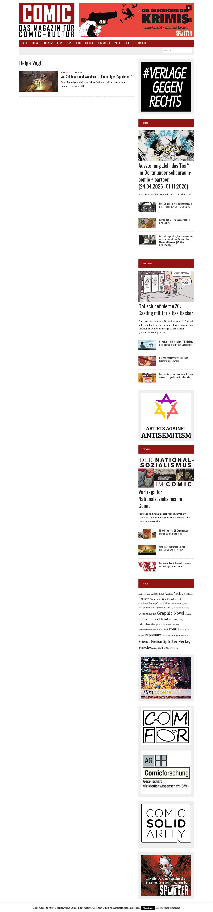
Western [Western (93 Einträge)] (174, 648)
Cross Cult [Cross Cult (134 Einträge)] (162, 603)
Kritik (24, 43)
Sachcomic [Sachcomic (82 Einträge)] (166, 635)
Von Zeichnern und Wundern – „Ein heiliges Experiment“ (96, 76)
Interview (48, 43)
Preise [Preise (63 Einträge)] (182, 630)
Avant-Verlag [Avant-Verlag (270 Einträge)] (174, 593)
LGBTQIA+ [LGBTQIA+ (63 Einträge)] (181, 620)
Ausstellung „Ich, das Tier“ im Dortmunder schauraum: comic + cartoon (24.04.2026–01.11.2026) (164, 175)
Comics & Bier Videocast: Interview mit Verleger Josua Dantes (175, 564)
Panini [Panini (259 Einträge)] (163, 629)
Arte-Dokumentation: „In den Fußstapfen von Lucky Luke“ (172, 548)
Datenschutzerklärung (167, 907)
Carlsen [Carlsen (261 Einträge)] (143, 599)
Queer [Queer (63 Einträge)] (186, 630)
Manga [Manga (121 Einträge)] (154, 624)
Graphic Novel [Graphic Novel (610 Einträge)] (170, 613)
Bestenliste (140, 43)
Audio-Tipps (146, 263)
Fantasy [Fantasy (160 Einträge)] (168, 607)
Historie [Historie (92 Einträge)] (188, 614)
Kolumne (89, 43)
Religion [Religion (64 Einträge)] (141, 636)
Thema (35, 43)
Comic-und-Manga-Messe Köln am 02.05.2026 (174, 221)
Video (117, 43)
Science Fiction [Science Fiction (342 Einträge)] (150, 641)
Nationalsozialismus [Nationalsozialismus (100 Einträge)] (148, 629)
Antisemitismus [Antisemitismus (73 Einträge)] (144, 594)
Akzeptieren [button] (148, 908)
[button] (136, 20)
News (59, 43)
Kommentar (104, 43)
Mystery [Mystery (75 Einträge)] (169, 624)
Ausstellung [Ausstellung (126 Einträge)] (157, 593)
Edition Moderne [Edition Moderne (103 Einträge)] (146, 607)
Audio (127, 43)
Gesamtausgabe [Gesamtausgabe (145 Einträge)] (147, 613)
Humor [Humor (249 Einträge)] (153, 619)
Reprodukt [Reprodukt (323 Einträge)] (153, 634)
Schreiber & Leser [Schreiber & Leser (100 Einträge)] (180, 635)
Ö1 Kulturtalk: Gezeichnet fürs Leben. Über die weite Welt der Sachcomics (176, 343)
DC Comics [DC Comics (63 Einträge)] (172, 604)
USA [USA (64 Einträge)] (167, 648)
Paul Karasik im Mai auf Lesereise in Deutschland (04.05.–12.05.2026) (175, 205)
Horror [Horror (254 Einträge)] (143, 619)
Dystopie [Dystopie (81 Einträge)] (185, 603)
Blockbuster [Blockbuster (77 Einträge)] (188, 594)
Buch (78, 43)
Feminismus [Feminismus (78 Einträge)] (179, 607)
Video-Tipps (146, 449)
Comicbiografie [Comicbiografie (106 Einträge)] (174, 599)
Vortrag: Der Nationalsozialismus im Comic (160, 498)
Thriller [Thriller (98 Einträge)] (162, 647)
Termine (144, 122)
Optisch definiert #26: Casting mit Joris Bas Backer (165, 309)
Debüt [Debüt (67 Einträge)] (178, 604)
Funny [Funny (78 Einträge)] (186, 607)
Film (69, 43)
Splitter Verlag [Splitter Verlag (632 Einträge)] (177, 641)
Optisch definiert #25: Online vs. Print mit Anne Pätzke (174, 359)
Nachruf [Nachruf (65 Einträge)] (176, 624)
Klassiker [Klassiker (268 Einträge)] (165, 619)
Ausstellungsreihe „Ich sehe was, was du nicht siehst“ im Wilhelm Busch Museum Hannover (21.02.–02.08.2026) (176, 240)
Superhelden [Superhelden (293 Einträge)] (147, 647)
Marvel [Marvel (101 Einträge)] (162, 624)
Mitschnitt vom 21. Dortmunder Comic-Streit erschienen (173, 532)
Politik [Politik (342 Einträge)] (174, 629)
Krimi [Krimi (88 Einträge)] (174, 619)
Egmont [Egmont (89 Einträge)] (159, 607)
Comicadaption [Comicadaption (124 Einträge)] (158, 599)
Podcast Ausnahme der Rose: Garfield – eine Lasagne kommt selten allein (176, 375)
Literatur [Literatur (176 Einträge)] (144, 624)
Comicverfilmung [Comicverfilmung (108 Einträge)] (147, 603)
